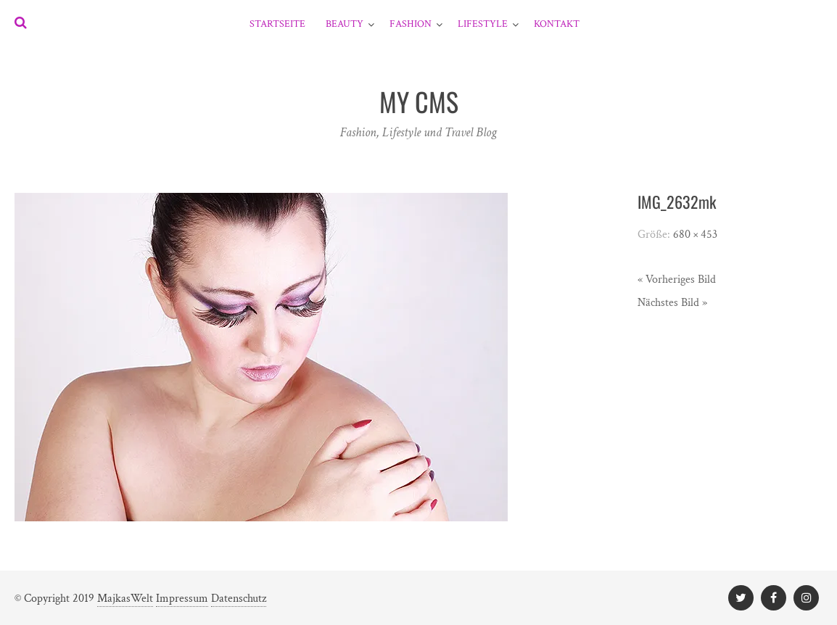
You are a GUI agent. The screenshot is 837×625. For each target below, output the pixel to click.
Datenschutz (238, 598)
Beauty (344, 23)
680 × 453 (695, 234)
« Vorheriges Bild (677, 279)
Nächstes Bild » (672, 302)
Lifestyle (483, 23)
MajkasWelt (125, 598)
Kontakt (557, 23)
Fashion (410, 23)
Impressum (182, 598)
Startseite (277, 23)
